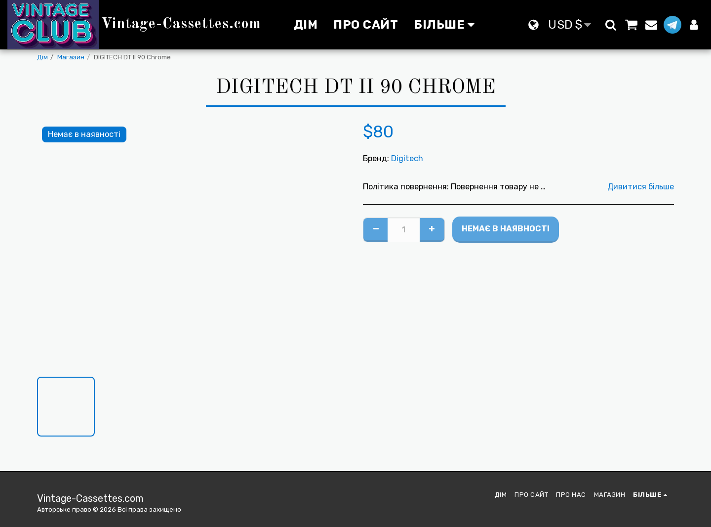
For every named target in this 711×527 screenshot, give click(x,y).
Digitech (407, 158)
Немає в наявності (506, 228)
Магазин (70, 57)
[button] (610, 25)
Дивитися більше (640, 186)
